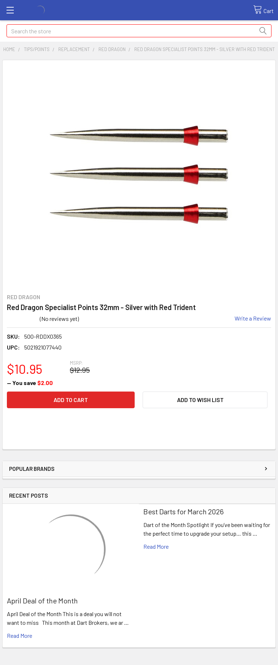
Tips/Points (37, 49)
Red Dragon (112, 49)
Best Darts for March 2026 (183, 511)
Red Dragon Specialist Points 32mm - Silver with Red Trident (204, 49)
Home (9, 49)
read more (19, 635)
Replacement (74, 49)
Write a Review (253, 318)
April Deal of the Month (42, 600)
